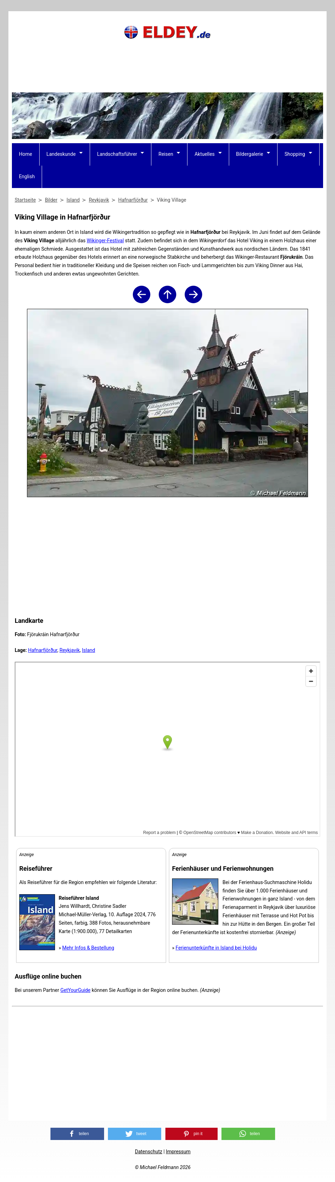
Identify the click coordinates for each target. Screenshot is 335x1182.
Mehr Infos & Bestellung (88, 948)
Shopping (295, 154)
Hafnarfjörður (42, 650)
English (27, 176)
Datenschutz (148, 1151)
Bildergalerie (249, 154)
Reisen (165, 154)
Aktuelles (204, 154)
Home (25, 154)
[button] (77, 1134)
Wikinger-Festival (105, 240)
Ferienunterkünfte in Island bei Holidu (216, 948)
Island (88, 650)
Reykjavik (70, 650)
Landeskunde (61, 154)
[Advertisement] (167, 75)
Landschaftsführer (117, 154)
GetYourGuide (75, 990)
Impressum (178, 1151)
